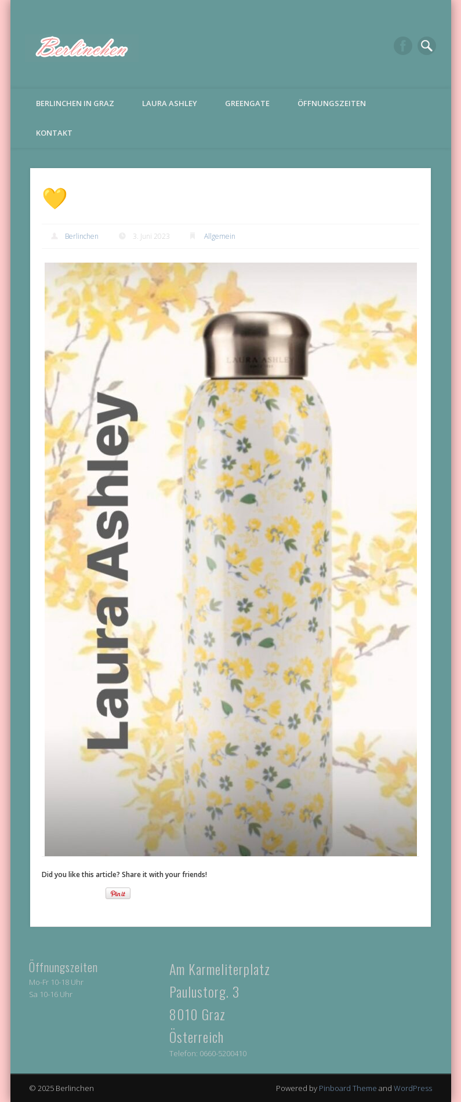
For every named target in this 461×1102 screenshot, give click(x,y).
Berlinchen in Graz (75, 103)
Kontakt (54, 133)
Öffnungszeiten (331, 103)
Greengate (247, 103)
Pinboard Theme (348, 1088)
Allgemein (219, 236)
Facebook (403, 46)
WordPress (413, 1088)
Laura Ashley (169, 103)
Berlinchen (82, 236)
